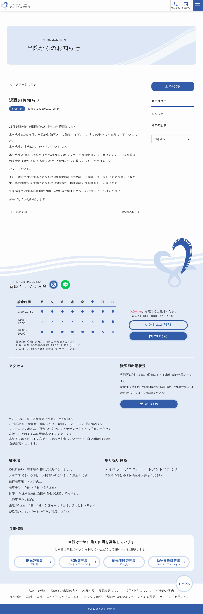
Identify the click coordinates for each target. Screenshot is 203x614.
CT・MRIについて (139, 590)
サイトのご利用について (176, 596)
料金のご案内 (165, 590)
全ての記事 (172, 86)
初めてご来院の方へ (64, 590)
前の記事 (18, 212)
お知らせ (157, 113)
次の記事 (131, 212)
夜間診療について (111, 590)
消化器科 (16, 596)
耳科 (29, 596)
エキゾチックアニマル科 (63, 596)
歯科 (39, 596)
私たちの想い (38, 590)
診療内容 (88, 590)
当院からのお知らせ (119, 596)
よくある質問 (146, 596)
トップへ (184, 583)
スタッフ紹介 (93, 596)
